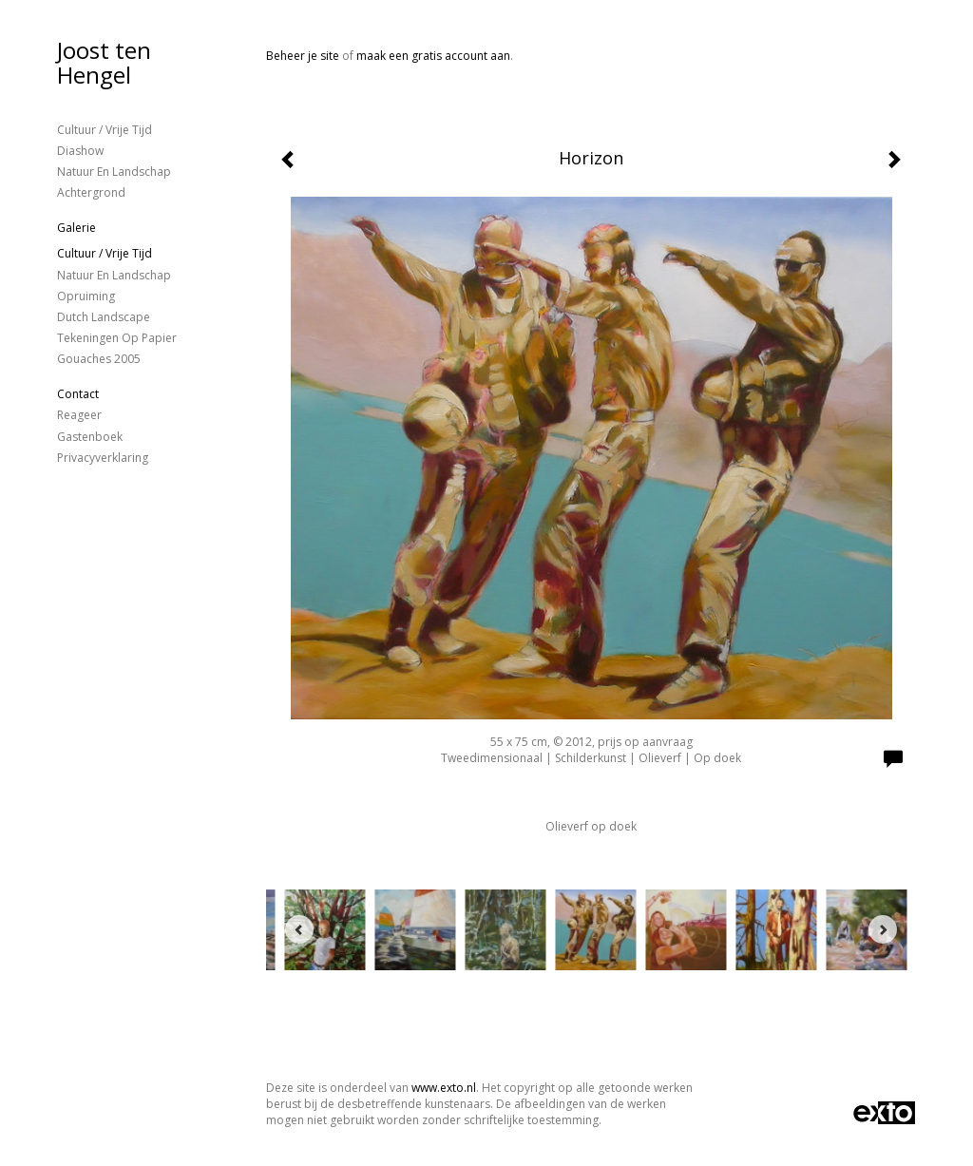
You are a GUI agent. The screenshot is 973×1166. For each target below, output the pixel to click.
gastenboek (90, 437)
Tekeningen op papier (117, 338)
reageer (79, 415)
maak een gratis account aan (433, 56)
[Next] (882, 929)
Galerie (76, 228)
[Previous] (299, 929)
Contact (78, 394)
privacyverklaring (102, 457)
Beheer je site (302, 56)
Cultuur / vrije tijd (104, 130)
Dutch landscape (103, 317)
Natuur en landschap (114, 171)
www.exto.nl (443, 1088)
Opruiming (86, 296)
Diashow (80, 151)
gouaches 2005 (99, 359)
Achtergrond (91, 192)
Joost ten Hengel (104, 62)
